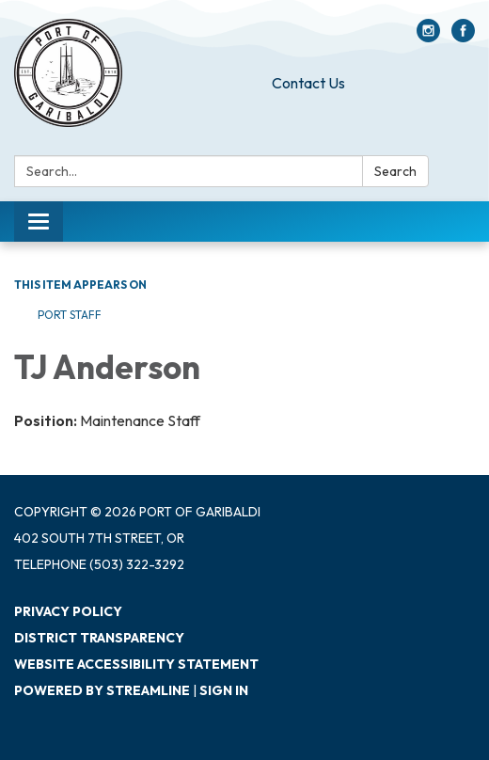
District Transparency (99, 637)
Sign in (223, 690)
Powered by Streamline (102, 690)
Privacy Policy (68, 611)
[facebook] (463, 36)
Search (395, 171)
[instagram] (428, 36)
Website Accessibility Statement (136, 664)
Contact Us (308, 82)
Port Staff (70, 315)
